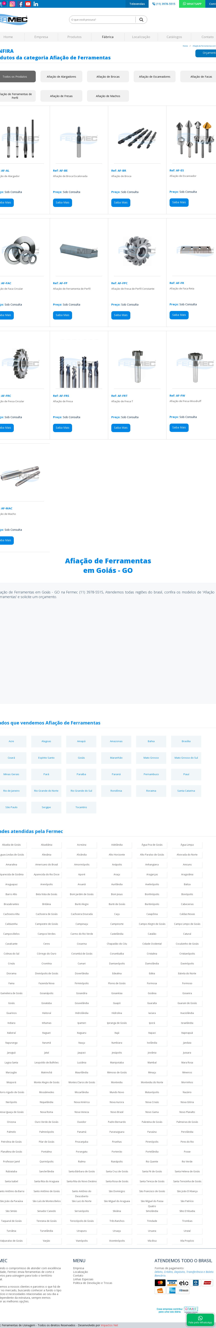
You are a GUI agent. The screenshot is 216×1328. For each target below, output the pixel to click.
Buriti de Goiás (117, 904)
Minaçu (152, 1072)
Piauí (186, 774)
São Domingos (117, 1191)
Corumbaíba (117, 953)
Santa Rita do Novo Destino (82, 1181)
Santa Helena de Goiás (187, 1171)
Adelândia (117, 844)
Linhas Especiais (83, 1279)
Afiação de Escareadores (154, 76)
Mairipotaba (117, 1062)
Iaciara (152, 1013)
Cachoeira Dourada (82, 914)
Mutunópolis (152, 1092)
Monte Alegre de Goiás (46, 1082)
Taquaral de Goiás (11, 1221)
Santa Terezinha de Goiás (187, 1181)
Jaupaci (82, 1052)
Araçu (117, 874)
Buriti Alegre (82, 904)
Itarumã (46, 1042)
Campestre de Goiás (46, 924)
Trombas (187, 1221)
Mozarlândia (82, 1092)
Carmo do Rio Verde (82, 933)
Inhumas (46, 1023)
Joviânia (152, 1052)
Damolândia (152, 963)
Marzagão (11, 1072)
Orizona (11, 1122)
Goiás (81, 757)
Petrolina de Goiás (11, 1141)
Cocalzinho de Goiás (187, 943)
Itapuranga (11, 1042)
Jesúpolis (117, 1052)
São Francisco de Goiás (152, 1191)
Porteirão (117, 1151)
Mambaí (152, 1062)
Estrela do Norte (187, 973)
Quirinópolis (46, 1161)
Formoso (187, 983)
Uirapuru (82, 1230)
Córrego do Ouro (46, 953)
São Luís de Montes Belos (47, 1201)
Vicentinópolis (117, 1240)
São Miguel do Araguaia (117, 1201)
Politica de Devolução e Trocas (92, 1283)
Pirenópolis (152, 1141)
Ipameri (82, 1023)
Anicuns (187, 864)
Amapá (81, 741)
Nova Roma (46, 1112)
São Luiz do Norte (81, 1201)
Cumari (82, 963)
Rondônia (116, 790)
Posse (187, 1151)
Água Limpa (187, 844)
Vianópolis (82, 1240)
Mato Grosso (151, 757)
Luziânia (81, 1062)
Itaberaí (11, 1032)
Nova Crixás (152, 1102)
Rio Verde (187, 1161)
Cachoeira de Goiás (46, 914)
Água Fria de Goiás (152, 844)
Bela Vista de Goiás (46, 894)
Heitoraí (46, 1013)
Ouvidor (81, 1122)
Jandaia (187, 1042)
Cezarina (82, 943)
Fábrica (108, 37)
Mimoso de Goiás (117, 1072)
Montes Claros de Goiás (82, 1082)
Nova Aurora (117, 1102)
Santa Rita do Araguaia (46, 1181)
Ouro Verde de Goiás (46, 1122)
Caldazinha (11, 924)
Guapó (117, 1003)
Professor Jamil (11, 1161)
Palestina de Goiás (152, 1122)
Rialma (81, 1161)
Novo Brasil (117, 1112)
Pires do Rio (187, 1141)
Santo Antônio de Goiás (47, 1191)
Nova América (82, 1102)
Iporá (152, 1023)
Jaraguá (11, 1052)
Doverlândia (82, 973)
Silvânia (117, 1211)
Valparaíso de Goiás (11, 1240)
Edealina (117, 973)
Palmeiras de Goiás (187, 1122)
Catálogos (174, 37)
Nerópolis (11, 1102)
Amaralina (11, 864)
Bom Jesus (117, 894)
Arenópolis (46, 884)
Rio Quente (152, 1161)
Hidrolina (117, 1013)
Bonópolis (187, 894)
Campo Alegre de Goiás (152, 924)
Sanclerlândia (46, 1171)
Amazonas (116, 741)
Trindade (152, 1221)
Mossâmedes (46, 1092)
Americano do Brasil (46, 864)
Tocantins (81, 807)
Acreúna (81, 844)
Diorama (11, 973)
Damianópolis (117, 963)
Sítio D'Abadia (187, 1211)
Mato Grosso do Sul (186, 757)
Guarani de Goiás (187, 1003)
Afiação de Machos (108, 96)
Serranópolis (82, 1211)
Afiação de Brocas (108, 76)
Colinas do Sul (11, 953)
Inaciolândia (187, 1013)
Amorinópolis (81, 864)
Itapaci (152, 1032)
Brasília (186, 741)
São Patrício (187, 1201)
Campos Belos (11, 933)
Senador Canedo (46, 1211)
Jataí (46, 1052)
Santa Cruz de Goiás (117, 1171)
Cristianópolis (187, 953)
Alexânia (46, 854)
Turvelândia (46, 1230)
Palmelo (11, 1131)
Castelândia (116, 933)
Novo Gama (152, 1112)
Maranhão (116, 757)
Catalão (152, 933)
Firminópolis (82, 983)
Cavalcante (11, 943)
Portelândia (152, 1151)
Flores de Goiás (116, 983)
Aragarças (152, 874)
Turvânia (11, 1230)
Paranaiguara (117, 1131)
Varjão (46, 1240)
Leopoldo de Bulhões (46, 1062)
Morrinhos (187, 1082)
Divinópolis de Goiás (46, 973)
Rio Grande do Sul (81, 790)
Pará (46, 774)
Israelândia (187, 1023)
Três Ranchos (117, 1221)
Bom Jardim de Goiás (81, 894)
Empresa (41, 37)
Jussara (187, 1052)
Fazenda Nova (46, 983)
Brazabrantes (11, 904)
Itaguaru (81, 1032)
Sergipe (46, 807)
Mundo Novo (117, 1092)
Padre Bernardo (117, 1122)
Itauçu (81, 1042)
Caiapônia (152, 914)
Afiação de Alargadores (61, 76)
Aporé (81, 874)
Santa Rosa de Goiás (117, 1181)
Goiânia (152, 993)
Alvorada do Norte (187, 854)
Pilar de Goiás (46, 1141)
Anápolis (117, 864)
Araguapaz (11, 884)
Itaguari (46, 1032)
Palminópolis (46, 1131)
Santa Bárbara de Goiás (82, 1171)
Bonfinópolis (152, 894)
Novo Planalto (187, 1112)
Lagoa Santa (11, 1062)
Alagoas (46, 741)
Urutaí (187, 1230)
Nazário (187, 1092)
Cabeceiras (187, 904)
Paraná (116, 774)
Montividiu (117, 1082)
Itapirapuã (187, 1032)
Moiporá (11, 1082)
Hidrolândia (81, 1013)
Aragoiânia (187, 874)
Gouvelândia (82, 1003)
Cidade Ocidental (152, 943)
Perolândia (187, 1131)
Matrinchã (46, 1072)
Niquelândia (46, 1102)
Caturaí (187, 933)
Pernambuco (151, 774)
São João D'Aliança (187, 1191)
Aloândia (82, 854)
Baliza (187, 884)
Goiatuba (46, 1003)
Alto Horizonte (117, 854)
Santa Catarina (186, 790)
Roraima (151, 790)
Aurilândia (117, 884)
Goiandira (81, 993)
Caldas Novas (187, 914)
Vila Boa (152, 1240)
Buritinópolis (152, 904)
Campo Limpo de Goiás (187, 924)
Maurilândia (81, 1072)
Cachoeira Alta (11, 914)
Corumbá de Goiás (81, 953)
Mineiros (187, 1072)
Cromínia (47, 963)
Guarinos (11, 1013)
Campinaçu (82, 924)
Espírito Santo (46, 757)
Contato (78, 1275)
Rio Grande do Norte (46, 790)
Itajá (117, 1032)
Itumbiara (116, 1042)
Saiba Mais (62, 202)
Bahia (151, 741)
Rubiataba (11, 1171)
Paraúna (152, 1131)
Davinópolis (187, 963)
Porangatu (81, 1151)
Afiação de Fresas (61, 96)
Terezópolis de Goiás (82, 1221)
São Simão (11, 1211)
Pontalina (46, 1151)
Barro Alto (11, 894)
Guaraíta (152, 1003)
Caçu (117, 914)
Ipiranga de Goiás (117, 1023)
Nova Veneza (82, 1112)
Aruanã (82, 884)
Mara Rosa (187, 1062)
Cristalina (152, 953)
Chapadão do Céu (117, 943)
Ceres (46, 943)
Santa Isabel (11, 1181)
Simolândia (152, 1211)
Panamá (81, 1131)
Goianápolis (46, 993)
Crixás (11, 963)
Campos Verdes (46, 933)
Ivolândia (152, 1042)
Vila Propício (187, 1240)
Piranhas (117, 1141)
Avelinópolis (152, 884)
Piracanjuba (81, 1141)
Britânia (46, 904)
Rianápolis (117, 1161)
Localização (141, 37)
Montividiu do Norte (152, 1082)
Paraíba (81, 774)
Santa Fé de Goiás (152, 1171)
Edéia (152, 973)
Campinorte (117, 924)
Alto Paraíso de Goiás (152, 854)
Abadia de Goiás (11, 844)
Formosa (152, 983)
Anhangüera (152, 864)
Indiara (11, 1023)
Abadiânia (46, 844)
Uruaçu (117, 1230)
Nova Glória (187, 1102)
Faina (11, 983)
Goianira (187, 993)
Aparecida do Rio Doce (46, 874)
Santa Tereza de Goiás (152, 1181)
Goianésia (116, 993)
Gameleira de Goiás (11, 993)
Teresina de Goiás (47, 1221)
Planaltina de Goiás (11, 1151)
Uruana (152, 1230)
